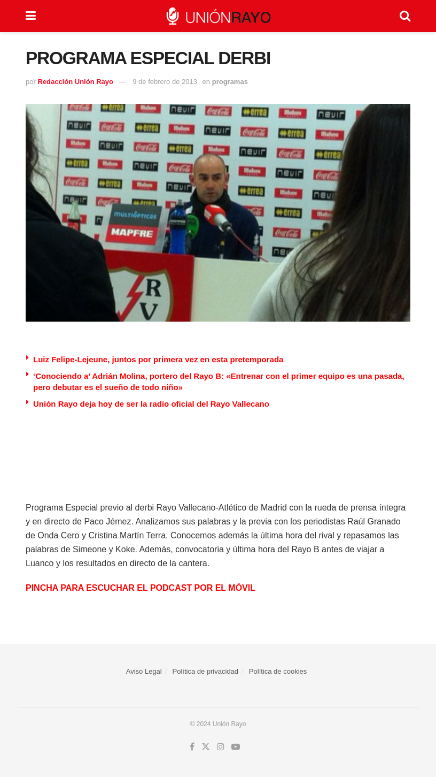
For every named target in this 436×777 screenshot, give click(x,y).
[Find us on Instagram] (220, 747)
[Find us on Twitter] (205, 747)
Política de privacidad (206, 671)
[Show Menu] (31, 16)
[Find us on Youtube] (235, 747)
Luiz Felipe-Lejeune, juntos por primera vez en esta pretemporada (158, 359)
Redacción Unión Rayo (75, 82)
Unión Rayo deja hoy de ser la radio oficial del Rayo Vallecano (151, 403)
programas (230, 82)
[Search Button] (405, 16)
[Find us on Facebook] (192, 747)
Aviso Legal (144, 671)
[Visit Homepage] (218, 16)
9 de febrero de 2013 (165, 82)
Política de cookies (278, 671)
